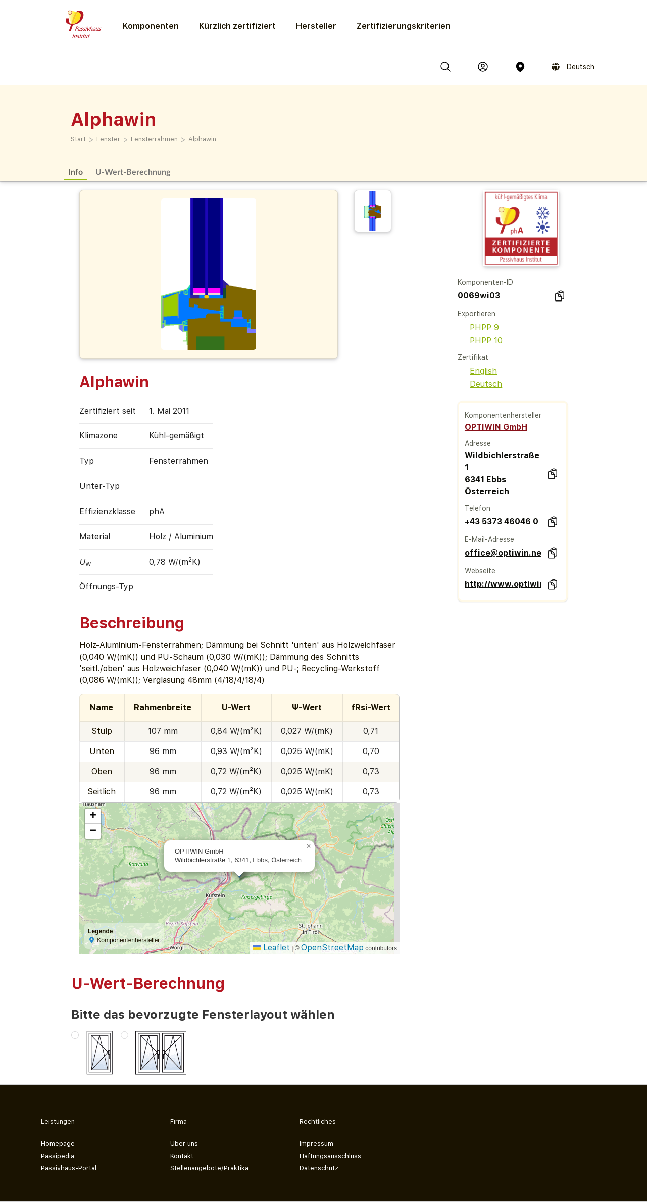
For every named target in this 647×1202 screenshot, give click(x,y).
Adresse (478, 443)
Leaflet (271, 948)
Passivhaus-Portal (68, 1168)
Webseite (480, 571)
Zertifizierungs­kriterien (404, 26)
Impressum (316, 1143)
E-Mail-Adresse (489, 539)
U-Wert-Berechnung (132, 171)
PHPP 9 (478, 327)
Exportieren (476, 314)
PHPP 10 (480, 340)
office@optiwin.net (503, 553)
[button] (309, 846)
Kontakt (181, 1156)
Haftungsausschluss (330, 1156)
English (477, 371)
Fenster (108, 139)
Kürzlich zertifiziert (237, 26)
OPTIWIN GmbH (496, 427)
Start (78, 139)
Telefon (477, 508)
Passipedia (57, 1156)
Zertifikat (473, 357)
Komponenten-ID (485, 282)
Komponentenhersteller (503, 415)
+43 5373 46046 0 (501, 521)
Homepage (58, 1143)
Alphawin (202, 139)
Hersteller (316, 26)
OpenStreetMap (332, 948)
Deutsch (480, 384)
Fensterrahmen (154, 139)
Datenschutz (319, 1168)
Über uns (184, 1143)
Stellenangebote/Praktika (209, 1168)
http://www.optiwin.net (503, 584)
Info (75, 171)
